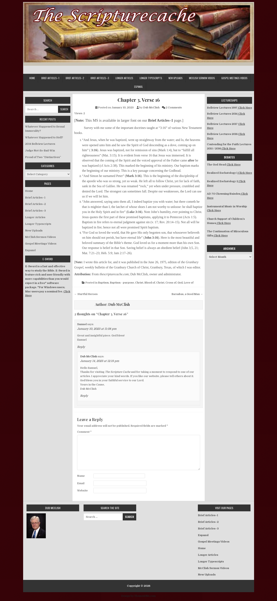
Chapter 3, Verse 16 (139, 100)
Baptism (103, 282)
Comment (84, 431)
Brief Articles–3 (100, 78)
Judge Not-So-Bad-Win (40, 150)
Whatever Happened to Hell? (44, 137)
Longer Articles (124, 78)
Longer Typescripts (151, 78)
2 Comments (174, 107)
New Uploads (176, 78)
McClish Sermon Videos (202, 78)
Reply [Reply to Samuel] (81, 346)
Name (81, 475)
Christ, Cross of (166, 282)
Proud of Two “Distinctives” (43, 157)
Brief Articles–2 (75, 78)
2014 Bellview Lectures (40, 143)
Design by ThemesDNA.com (138, 596)
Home (32, 78)
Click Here (244, 107)
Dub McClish (151, 107)
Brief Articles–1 (50, 78)
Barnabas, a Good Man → (187, 294)
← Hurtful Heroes (86, 294)
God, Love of (185, 282)
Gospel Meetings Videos (234, 78)
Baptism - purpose (122, 282)
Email (80, 483)
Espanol (138, 87)
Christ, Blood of (145, 282)
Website (82, 490)
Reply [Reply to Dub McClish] (84, 395)
